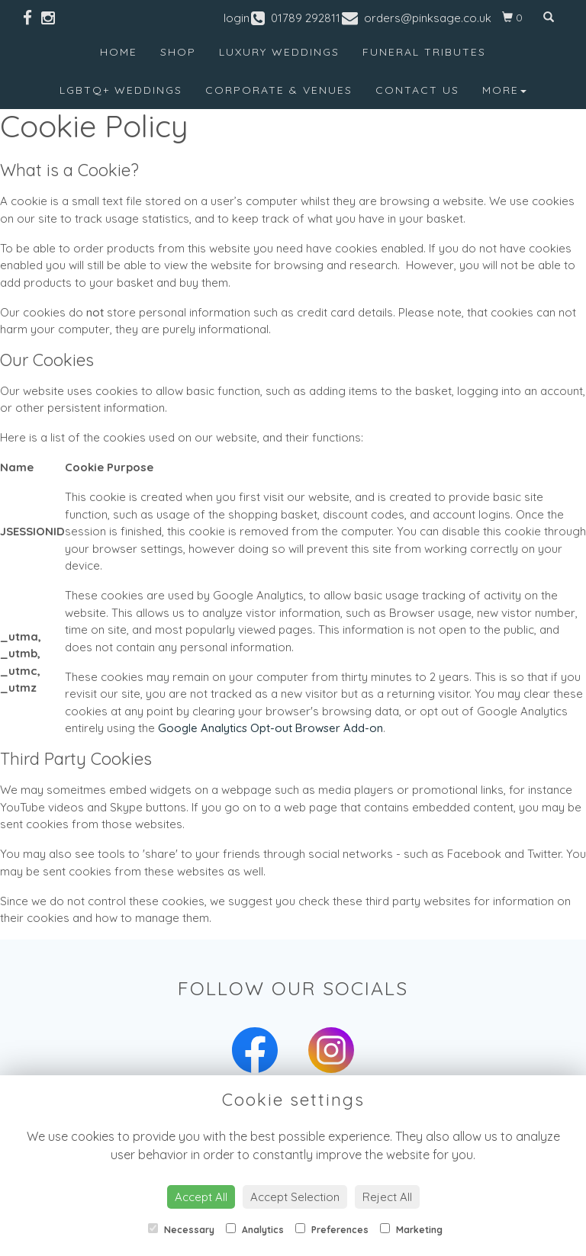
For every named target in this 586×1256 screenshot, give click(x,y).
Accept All (201, 1197)
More (504, 90)
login (237, 18)
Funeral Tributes (424, 52)
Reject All (387, 1197)
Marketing (411, 1229)
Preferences (332, 1229)
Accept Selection (295, 1197)
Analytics (255, 1229)
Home (118, 52)
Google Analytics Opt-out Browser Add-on (270, 728)
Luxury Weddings (279, 52)
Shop (178, 52)
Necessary (181, 1229)
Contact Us (417, 90)
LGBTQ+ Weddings (121, 90)
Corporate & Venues (279, 90)
